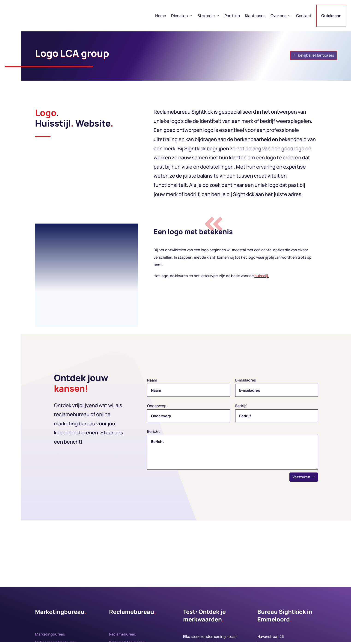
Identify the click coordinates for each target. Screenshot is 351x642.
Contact (303, 15)
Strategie (206, 15)
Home (160, 15)
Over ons (278, 15)
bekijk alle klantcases (316, 55)
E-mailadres (245, 380)
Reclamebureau (122, 634)
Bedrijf (241, 405)
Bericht (153, 431)
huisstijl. (261, 275)
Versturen (301, 476)
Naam (152, 380)
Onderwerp (157, 405)
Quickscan (331, 15)
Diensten (179, 15)
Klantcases (255, 15)
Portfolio (232, 15)
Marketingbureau (50, 634)
